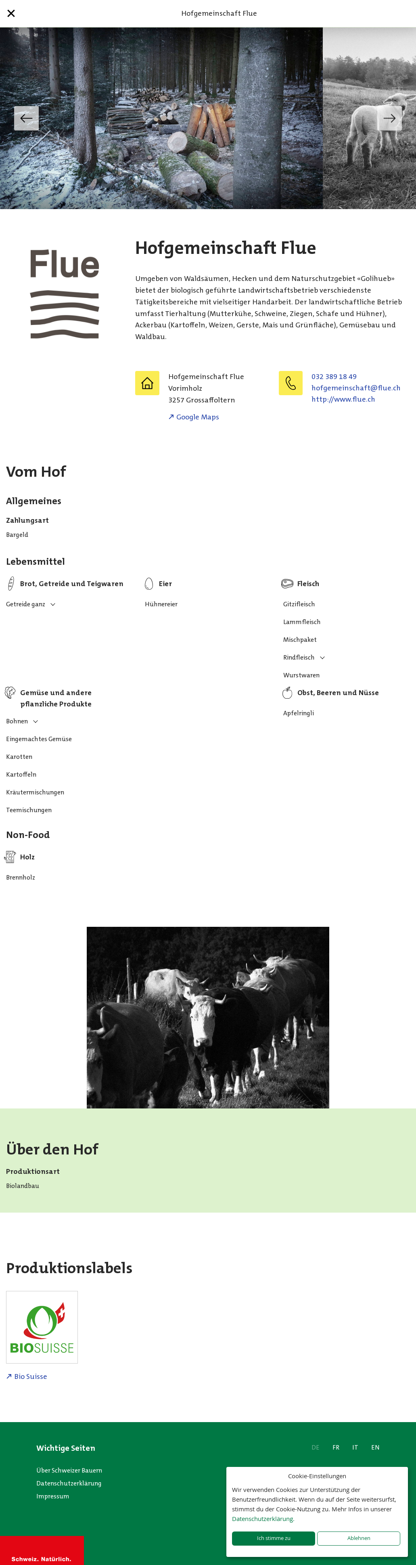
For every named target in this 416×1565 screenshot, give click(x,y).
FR (335, 1447)
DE (315, 1447)
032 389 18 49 (334, 376)
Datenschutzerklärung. (263, 1519)
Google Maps (197, 417)
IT (355, 1447)
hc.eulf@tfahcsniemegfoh (356, 388)
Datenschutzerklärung (69, 1483)
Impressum (52, 1496)
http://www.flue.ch (343, 399)
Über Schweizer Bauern (69, 1470)
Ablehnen (358, 1538)
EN (375, 1447)
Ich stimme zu (274, 1538)
